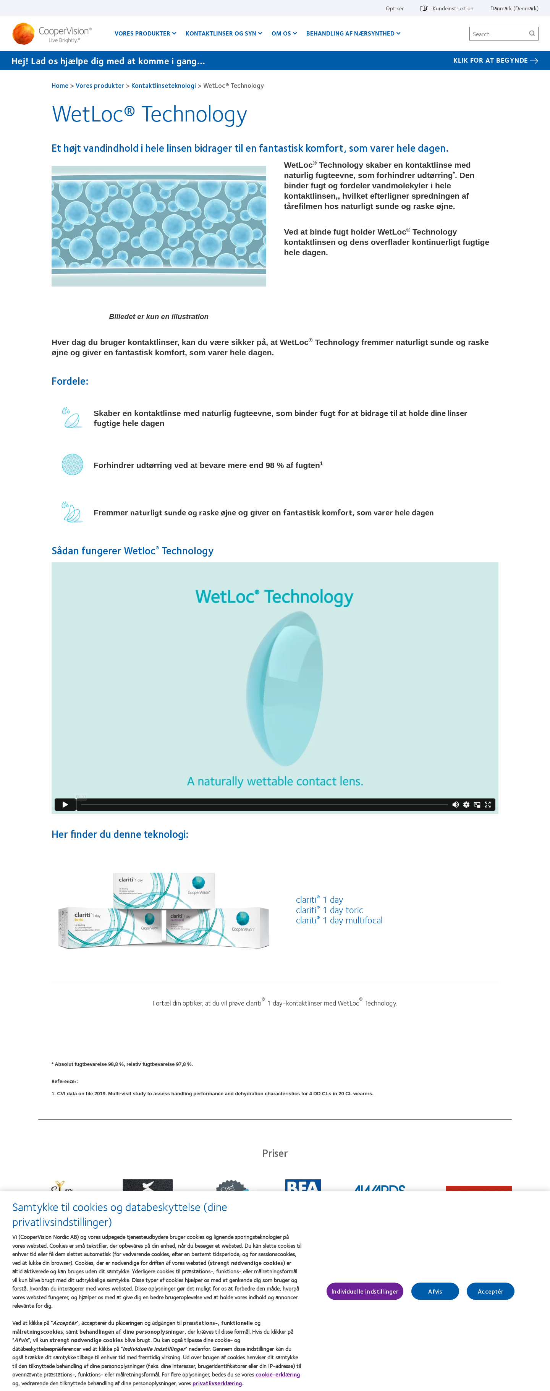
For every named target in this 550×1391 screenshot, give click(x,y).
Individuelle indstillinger (365, 1291)
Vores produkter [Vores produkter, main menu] (142, 33)
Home (60, 85)
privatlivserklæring (217, 1383)
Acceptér (490, 1291)
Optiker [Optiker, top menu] (395, 8)
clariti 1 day (319, 899)
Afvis (435, 1291)
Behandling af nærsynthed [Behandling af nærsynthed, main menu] (350, 33)
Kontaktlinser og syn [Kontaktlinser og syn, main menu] (221, 33)
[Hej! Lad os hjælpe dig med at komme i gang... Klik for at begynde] (275, 60)
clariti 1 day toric (329, 909)
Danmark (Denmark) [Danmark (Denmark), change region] (514, 8)
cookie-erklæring (278, 1374)
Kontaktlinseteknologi (163, 85)
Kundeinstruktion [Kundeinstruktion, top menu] (453, 8)
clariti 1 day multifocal (339, 919)
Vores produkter (100, 85)
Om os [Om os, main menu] (281, 33)
